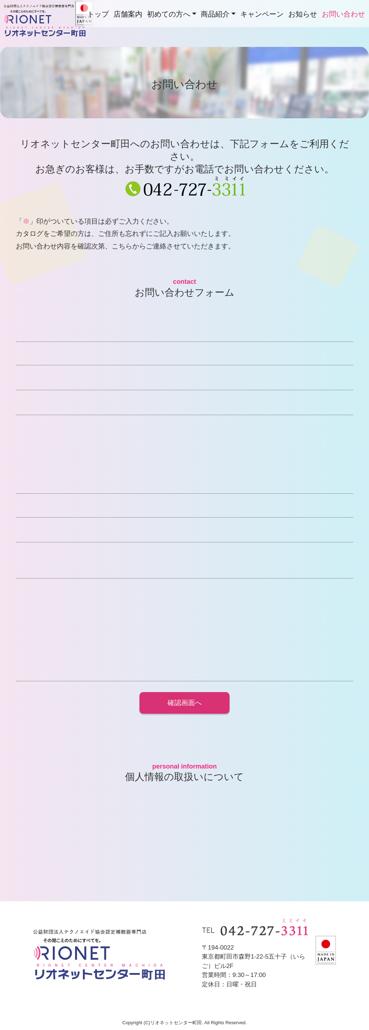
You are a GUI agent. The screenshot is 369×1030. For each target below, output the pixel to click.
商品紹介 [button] (215, 14)
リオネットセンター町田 (50, 36)
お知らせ (302, 14)
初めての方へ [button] (168, 14)
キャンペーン (262, 14)
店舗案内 (128, 14)
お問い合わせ (343, 14)
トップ (98, 14)
